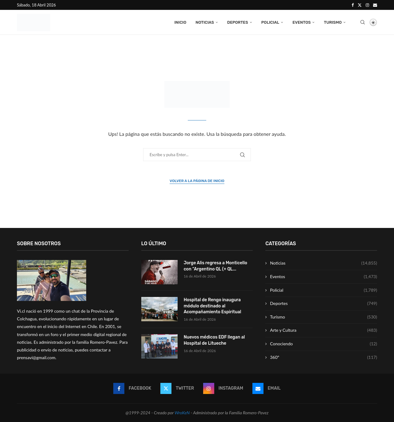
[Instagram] (367, 5)
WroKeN (182, 413)
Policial (270, 22)
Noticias (204, 22)
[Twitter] (360, 5)
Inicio (180, 22)
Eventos (301, 22)
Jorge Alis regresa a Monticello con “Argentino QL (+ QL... (215, 266)
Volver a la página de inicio (197, 181)
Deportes (237, 22)
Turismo (333, 22)
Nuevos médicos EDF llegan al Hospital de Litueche (214, 340)
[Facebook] (353, 5)
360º (323, 357)
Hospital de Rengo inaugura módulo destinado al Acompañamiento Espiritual (212, 305)
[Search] (363, 22)
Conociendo (323, 344)
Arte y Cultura (323, 330)
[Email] (375, 5)
